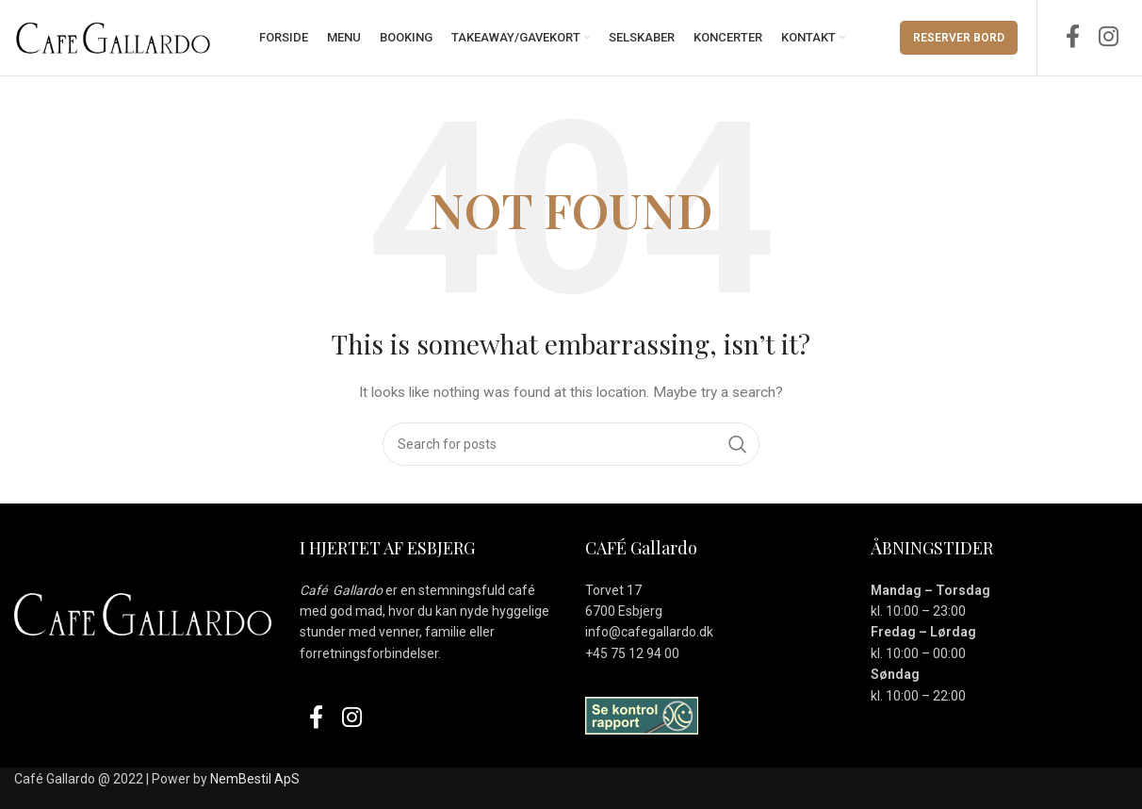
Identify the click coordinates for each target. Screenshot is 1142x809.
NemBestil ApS (255, 778)
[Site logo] (113, 36)
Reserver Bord (958, 37)
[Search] (571, 444)
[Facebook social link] (1072, 37)
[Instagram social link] (1108, 37)
